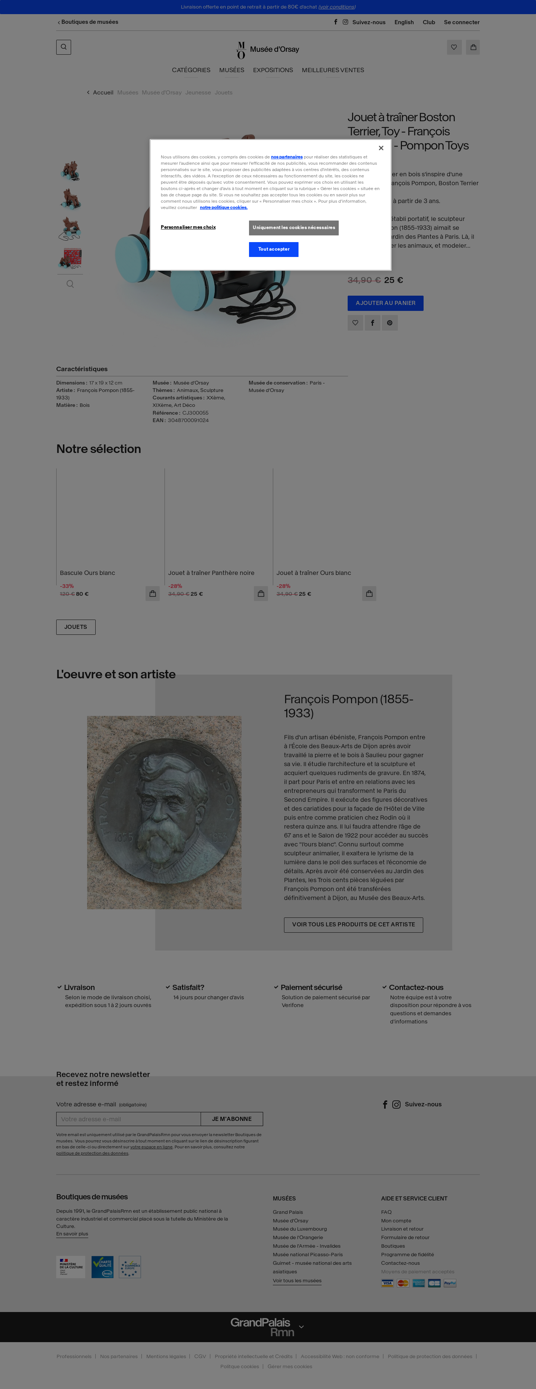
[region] (271, 205)
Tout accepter (273, 249)
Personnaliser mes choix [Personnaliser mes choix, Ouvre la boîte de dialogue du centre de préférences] (188, 227)
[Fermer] (381, 148)
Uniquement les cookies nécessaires (294, 227)
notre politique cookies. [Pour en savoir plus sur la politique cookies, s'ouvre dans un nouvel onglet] (224, 207)
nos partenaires (287, 157)
